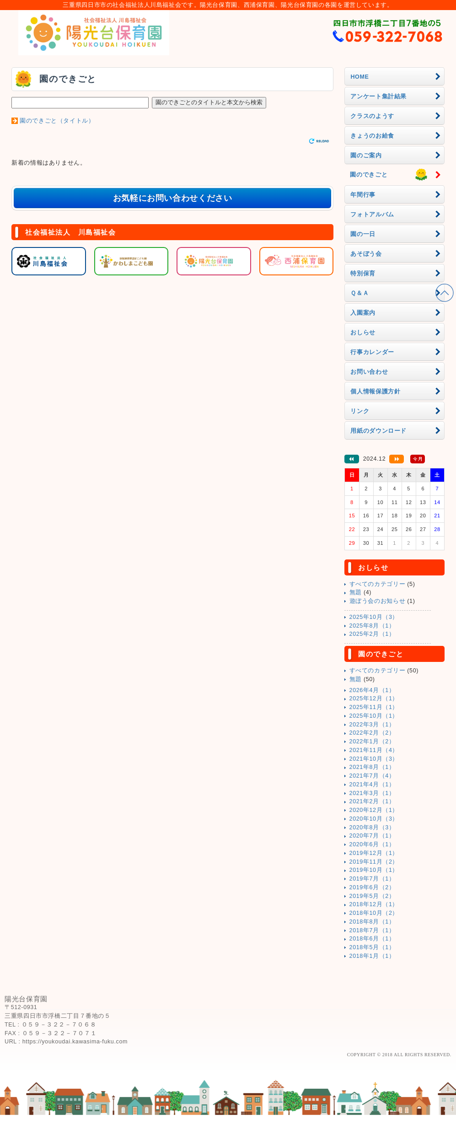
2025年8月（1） (372, 626)
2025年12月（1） (374, 698)
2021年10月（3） (374, 759)
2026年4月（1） (372, 690)
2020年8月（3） (372, 827)
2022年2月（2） (372, 733)
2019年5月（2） (372, 896)
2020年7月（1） (372, 836)
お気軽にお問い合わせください (172, 198)
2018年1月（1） (372, 956)
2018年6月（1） (372, 938)
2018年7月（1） (372, 930)
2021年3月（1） (372, 793)
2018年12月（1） (374, 904)
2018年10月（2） (374, 913)
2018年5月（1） (372, 947)
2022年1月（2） (372, 741)
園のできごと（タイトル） (57, 121)
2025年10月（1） (374, 716)
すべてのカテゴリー (377, 584)
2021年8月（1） (372, 767)
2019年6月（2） (372, 887)
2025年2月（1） (372, 634)
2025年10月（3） (374, 617)
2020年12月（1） (374, 810)
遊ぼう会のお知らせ (377, 601)
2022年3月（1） (372, 724)
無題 (355, 592)
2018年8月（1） (372, 922)
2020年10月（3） (374, 819)
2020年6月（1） (372, 844)
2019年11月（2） (374, 862)
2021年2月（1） (372, 801)
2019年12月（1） (374, 853)
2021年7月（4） (372, 776)
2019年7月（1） (372, 879)
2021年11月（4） (374, 750)
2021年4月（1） (372, 784)
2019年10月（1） (374, 870)
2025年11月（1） (374, 707)
